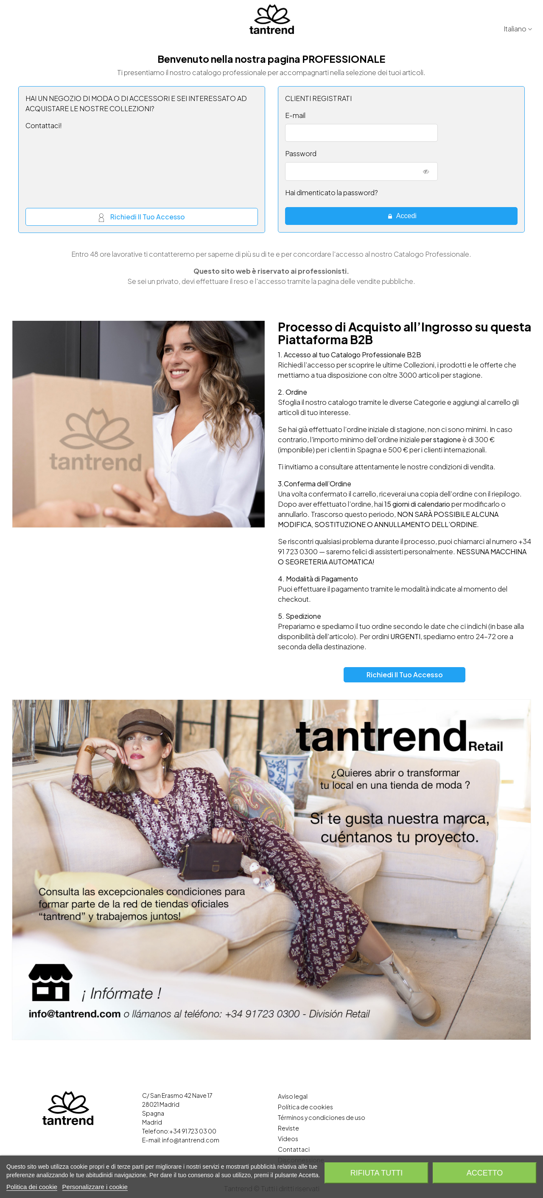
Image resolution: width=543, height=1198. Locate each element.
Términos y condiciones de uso (321, 1117)
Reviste (288, 1128)
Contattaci (294, 1149)
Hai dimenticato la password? (331, 192)
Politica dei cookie (31, 1186)
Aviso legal (293, 1096)
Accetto (485, 1173)
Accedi (402, 216)
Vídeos (288, 1138)
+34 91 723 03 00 (192, 1131)
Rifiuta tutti (376, 1173)
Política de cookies (305, 1107)
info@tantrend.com (190, 1140)
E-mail (295, 115)
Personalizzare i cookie (95, 1186)
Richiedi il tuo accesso (142, 217)
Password (300, 153)
